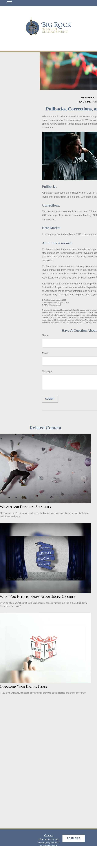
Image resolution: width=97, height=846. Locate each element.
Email (45, 353)
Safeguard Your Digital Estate (23, 686)
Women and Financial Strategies (25, 507)
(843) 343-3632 (52, 842)
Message (47, 371)
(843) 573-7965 (52, 839)
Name (45, 335)
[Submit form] (50, 399)
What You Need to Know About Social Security (37, 597)
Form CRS (73, 838)
